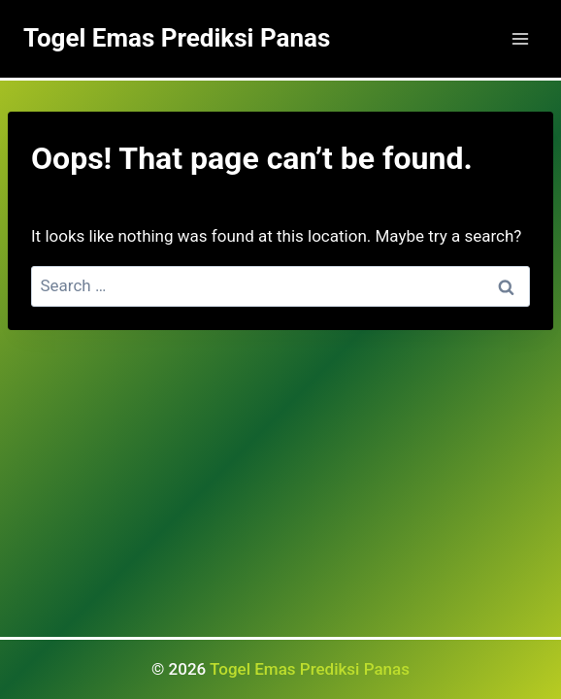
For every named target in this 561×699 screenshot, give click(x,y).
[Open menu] (520, 38)
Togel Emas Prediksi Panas (310, 669)
